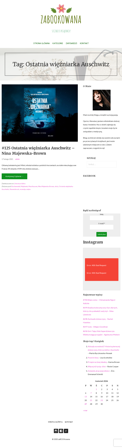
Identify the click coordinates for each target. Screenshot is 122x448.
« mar (85, 410)
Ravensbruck (14, 189)
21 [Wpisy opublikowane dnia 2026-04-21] (91, 400)
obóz (56, 186)
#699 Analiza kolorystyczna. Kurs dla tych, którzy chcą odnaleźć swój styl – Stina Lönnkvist (100, 311)
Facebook (61, 431)
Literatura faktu (19, 183)
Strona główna (41, 43)
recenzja (23, 189)
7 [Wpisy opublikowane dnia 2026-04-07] (91, 393)
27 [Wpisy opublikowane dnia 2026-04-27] (86, 404)
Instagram (56, 431)
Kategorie (58, 43)
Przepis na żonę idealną (97, 362)
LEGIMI (66, 431)
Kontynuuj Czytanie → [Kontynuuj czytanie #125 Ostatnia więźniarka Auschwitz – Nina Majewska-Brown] (14, 176)
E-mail (101, 224)
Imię (101, 214)
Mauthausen (32, 186)
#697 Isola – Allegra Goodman (95, 327)
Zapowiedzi (71, 43)
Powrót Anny (93, 357)
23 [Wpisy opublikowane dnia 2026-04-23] (102, 400)
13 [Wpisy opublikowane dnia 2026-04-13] (86, 396)
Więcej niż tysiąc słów (97, 366)
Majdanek (24, 186)
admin (17, 159)
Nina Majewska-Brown (46, 186)
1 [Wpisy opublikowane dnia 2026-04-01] (96, 389)
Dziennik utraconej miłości (98, 371)
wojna (28, 189)
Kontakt (84, 43)
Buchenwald (15, 186)
